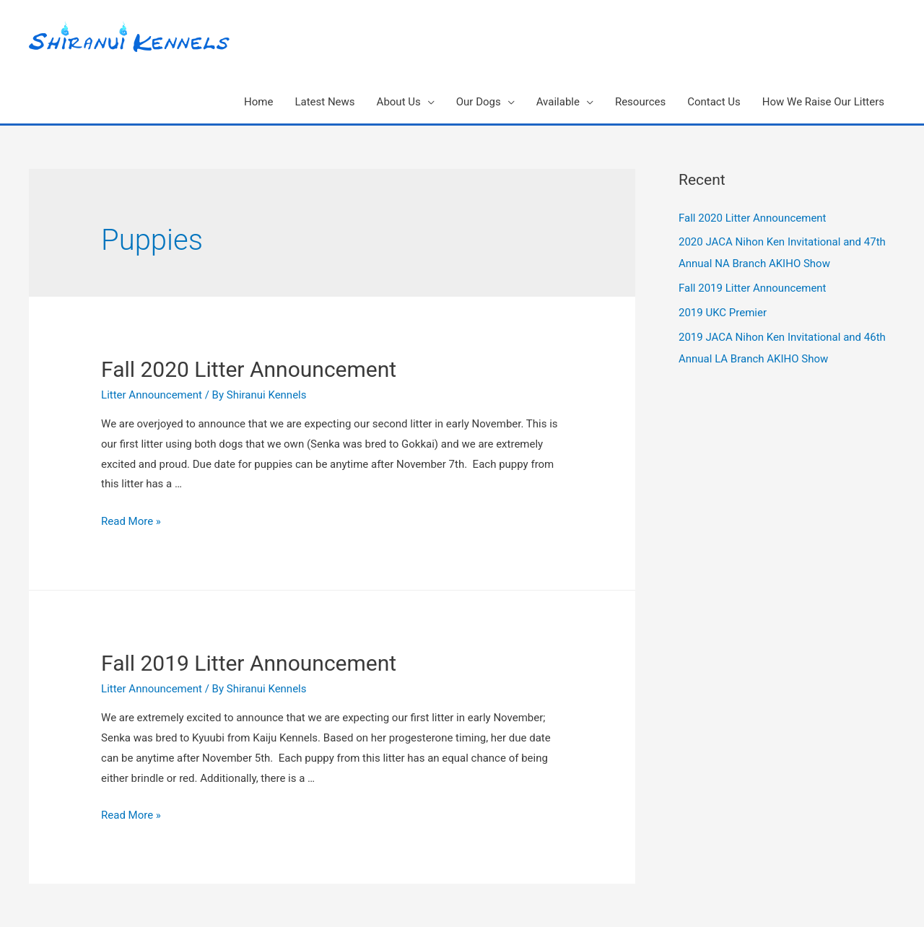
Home (258, 101)
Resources (640, 101)
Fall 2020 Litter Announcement (248, 369)
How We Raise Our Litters (823, 101)
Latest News (324, 101)
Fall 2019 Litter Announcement (248, 663)
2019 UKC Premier (723, 312)
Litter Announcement (151, 394)
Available (558, 101)
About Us (399, 101)
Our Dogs (478, 101)
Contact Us (714, 101)
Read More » (131, 521)
